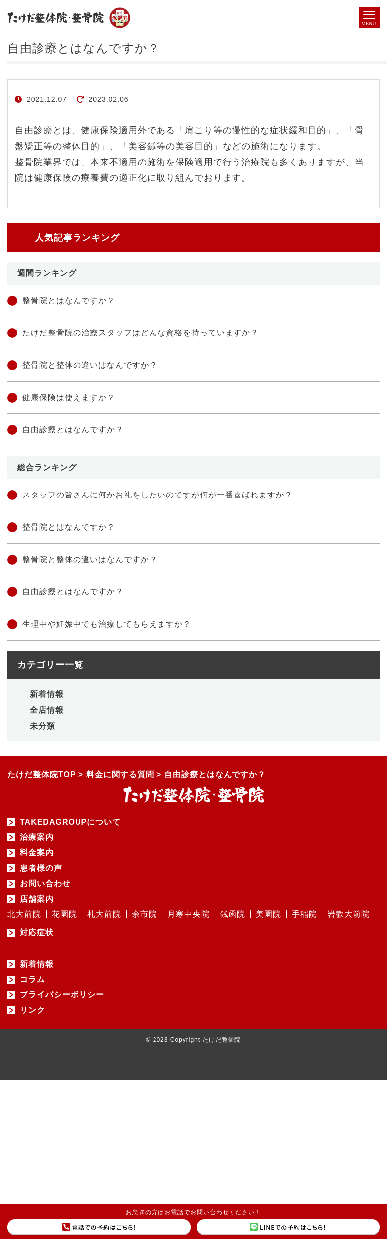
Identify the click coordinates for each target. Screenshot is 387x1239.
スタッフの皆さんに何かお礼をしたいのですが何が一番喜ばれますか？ (157, 495)
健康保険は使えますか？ (68, 397)
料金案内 (37, 853)
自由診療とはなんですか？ (73, 429)
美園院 (268, 914)
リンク (32, 1010)
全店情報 (47, 710)
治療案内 (37, 837)
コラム (32, 980)
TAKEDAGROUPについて (70, 822)
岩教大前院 (348, 914)
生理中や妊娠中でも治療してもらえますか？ (106, 624)
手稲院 (304, 914)
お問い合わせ (45, 884)
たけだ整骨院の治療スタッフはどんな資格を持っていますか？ (140, 333)
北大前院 (24, 914)
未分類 (42, 726)
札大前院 (104, 914)
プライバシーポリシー (62, 995)
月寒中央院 (188, 914)
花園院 (64, 914)
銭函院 (232, 914)
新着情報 (47, 694)
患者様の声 (41, 868)
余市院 (144, 914)
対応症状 (37, 933)
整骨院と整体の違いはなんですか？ (89, 365)
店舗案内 (37, 899)
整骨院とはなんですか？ (68, 300)
